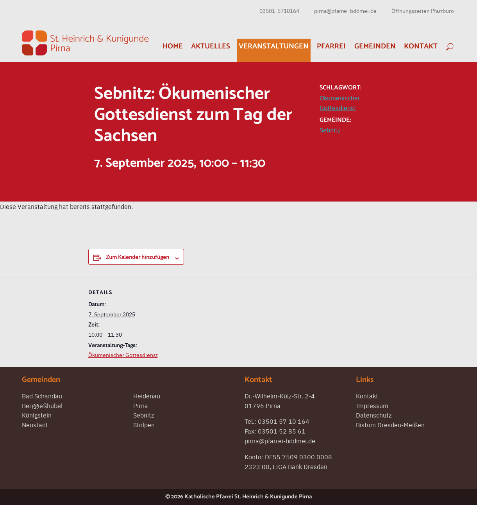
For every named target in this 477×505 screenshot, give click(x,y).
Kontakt (421, 46)
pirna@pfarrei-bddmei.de (345, 10)
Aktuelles (210, 46)
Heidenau (146, 395)
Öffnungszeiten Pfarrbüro (422, 10)
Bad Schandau (42, 395)
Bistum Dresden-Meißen (390, 424)
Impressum (372, 405)
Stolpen (144, 424)
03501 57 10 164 (283, 421)
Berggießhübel (42, 405)
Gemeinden (375, 46)
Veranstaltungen (274, 46)
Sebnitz (330, 129)
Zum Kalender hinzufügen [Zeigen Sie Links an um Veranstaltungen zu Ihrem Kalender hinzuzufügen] (137, 257)
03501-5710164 (279, 10)
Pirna (140, 405)
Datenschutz (373, 414)
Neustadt (35, 424)
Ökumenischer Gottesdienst (123, 355)
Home (173, 46)
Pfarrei (331, 46)
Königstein (37, 414)
